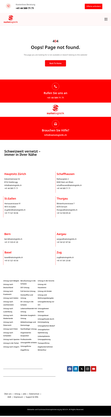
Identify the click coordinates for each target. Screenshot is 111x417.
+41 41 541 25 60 (63, 262)
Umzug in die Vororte (46, 282)
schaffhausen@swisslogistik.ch (69, 186)
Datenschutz (34, 395)
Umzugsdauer (43, 316)
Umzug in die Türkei (11, 344)
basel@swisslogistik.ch (13, 258)
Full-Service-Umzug (27, 292)
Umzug (17, 395)
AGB (9, 398)
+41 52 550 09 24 (63, 214)
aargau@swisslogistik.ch (67, 240)
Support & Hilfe (32, 398)
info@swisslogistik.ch (55, 136)
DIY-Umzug (24, 289)
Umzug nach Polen (10, 330)
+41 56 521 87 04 (63, 243)
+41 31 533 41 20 (11, 243)
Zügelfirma (24, 351)
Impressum (19, 398)
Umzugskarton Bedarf (46, 327)
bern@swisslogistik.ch (13, 240)
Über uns (8, 395)
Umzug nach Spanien (11, 340)
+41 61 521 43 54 (11, 262)
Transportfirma (43, 344)
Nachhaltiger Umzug (28, 330)
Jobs (24, 395)
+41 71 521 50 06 (11, 214)
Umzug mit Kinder (45, 292)
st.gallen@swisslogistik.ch (14, 211)
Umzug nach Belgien (11, 282)
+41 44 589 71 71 (55, 98)
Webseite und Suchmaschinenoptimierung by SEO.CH (47, 410)
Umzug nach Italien (10, 299)
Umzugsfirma (25, 347)
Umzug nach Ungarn (11, 348)
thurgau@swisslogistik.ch (67, 211)
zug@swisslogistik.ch (65, 258)
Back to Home (55, 64)
